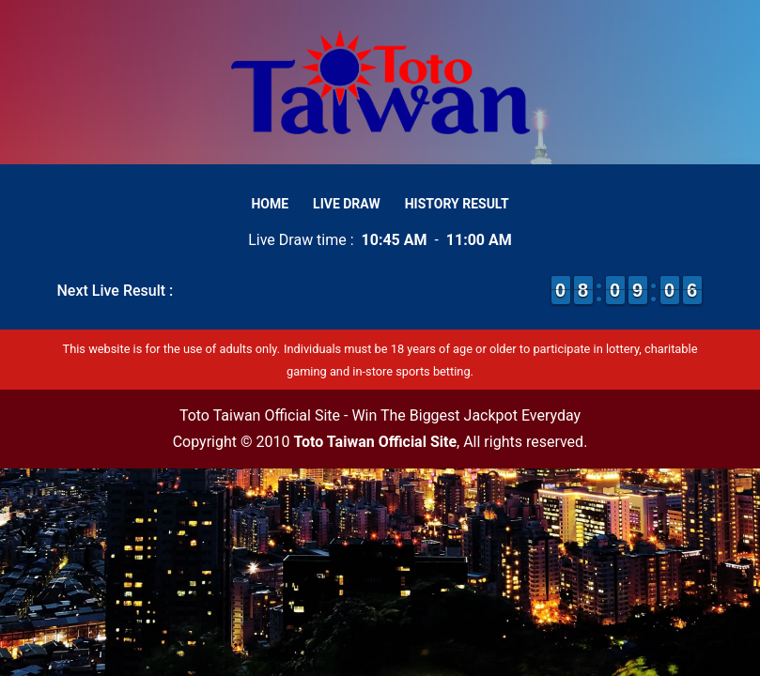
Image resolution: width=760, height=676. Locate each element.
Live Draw (346, 203)
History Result (457, 203)
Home (269, 203)
